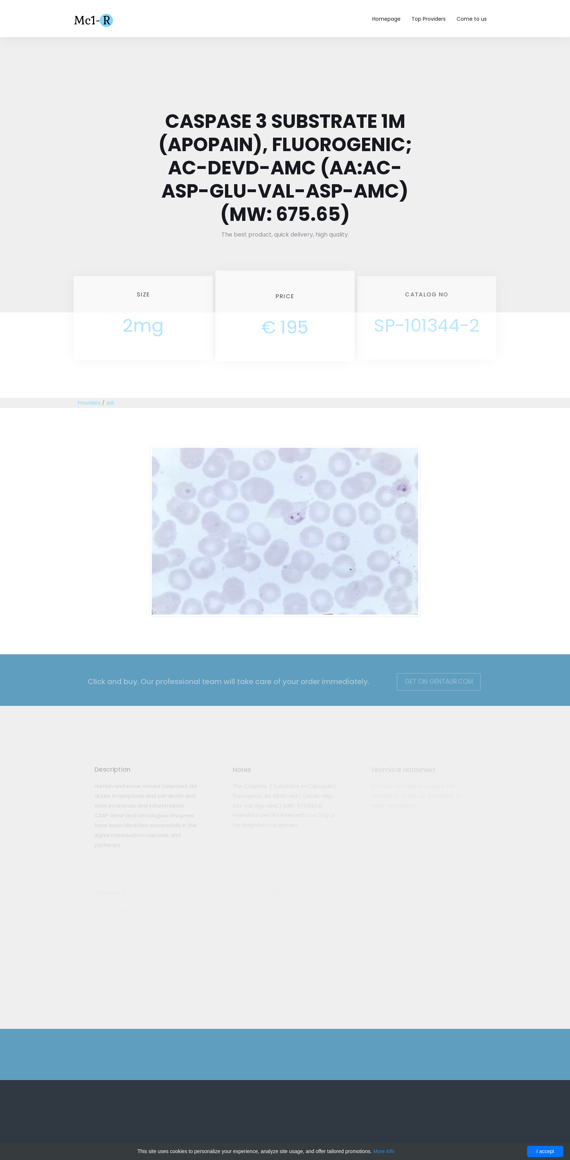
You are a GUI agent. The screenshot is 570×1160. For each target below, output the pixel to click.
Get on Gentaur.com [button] (433, 681)
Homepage (386, 19)
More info (383, 1151)
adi (110, 403)
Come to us (472, 19)
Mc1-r (94, 19)
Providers (89, 403)
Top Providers (429, 19)
